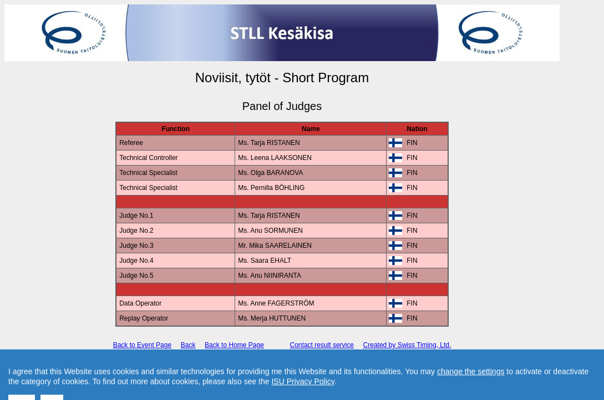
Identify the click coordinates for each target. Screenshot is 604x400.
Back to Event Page (142, 345)
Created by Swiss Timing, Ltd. (407, 345)
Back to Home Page (234, 345)
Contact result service (322, 345)
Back (188, 345)
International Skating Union (265, 364)
